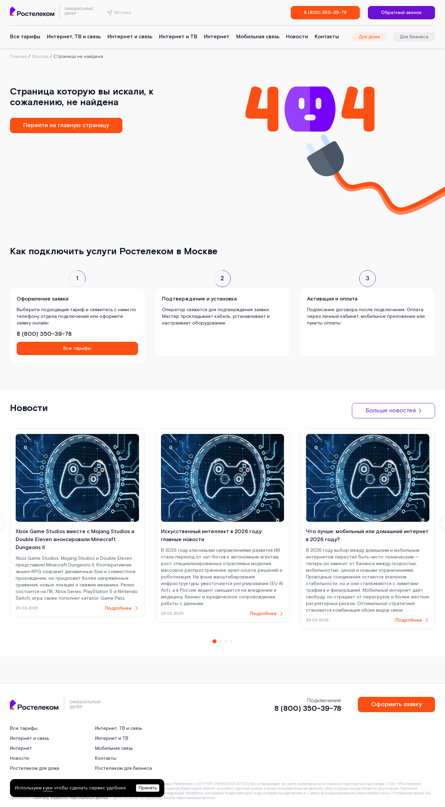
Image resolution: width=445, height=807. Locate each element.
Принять (148, 788)
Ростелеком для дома (34, 768)
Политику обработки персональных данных (70, 798)
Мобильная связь (257, 36)
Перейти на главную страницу (66, 125)
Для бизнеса (414, 37)
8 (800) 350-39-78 (325, 13)
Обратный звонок (401, 13)
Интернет (216, 36)
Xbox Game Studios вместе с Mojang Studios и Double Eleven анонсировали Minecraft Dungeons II (75, 539)
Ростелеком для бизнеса (123, 768)
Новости (297, 36)
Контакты (327, 36)
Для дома (369, 37)
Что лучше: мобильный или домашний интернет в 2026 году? (367, 535)
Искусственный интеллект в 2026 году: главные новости (211, 535)
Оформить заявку (396, 704)
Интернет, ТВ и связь (74, 36)
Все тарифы (25, 36)
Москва (40, 57)
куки (48, 788)
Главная (18, 57)
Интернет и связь (129, 36)
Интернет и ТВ (178, 36)
